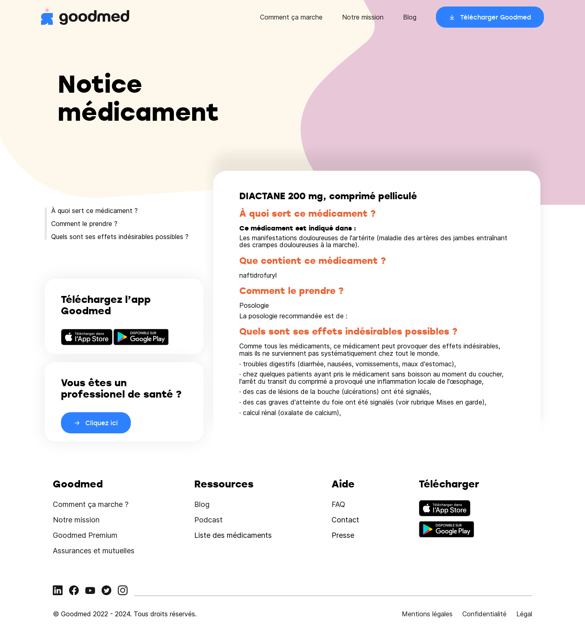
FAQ (338, 504)
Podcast (208, 519)
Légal (524, 614)
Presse (343, 535)
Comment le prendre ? (84, 223)
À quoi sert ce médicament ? (94, 210)
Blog (409, 17)
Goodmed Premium (85, 535)
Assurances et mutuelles (93, 550)
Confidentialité (484, 614)
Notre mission (363, 17)
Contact (345, 519)
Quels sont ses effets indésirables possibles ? (119, 236)
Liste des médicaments (233, 535)
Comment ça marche (291, 17)
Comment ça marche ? (90, 504)
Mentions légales (427, 614)
